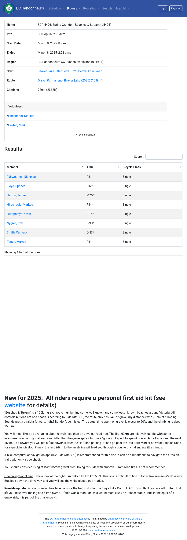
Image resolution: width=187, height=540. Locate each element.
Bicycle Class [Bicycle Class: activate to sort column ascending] (132, 167)
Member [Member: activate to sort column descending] (12, 167)
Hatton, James (17, 195)
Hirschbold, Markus (21, 116)
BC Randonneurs (23, 8)
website (14, 405)
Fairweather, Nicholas (21, 177)
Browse (74, 8)
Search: (158, 157)
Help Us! (121, 8)
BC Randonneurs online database (69, 518)
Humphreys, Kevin (19, 214)
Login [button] (163, 8)
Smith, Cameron (17, 232)
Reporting (90, 8)
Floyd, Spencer (16, 186)
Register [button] (176, 8)
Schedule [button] (55, 8)
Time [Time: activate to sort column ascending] (90, 167)
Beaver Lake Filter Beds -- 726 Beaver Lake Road (70, 71)
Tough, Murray (16, 242)
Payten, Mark (17, 125)
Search (107, 8)
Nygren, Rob (15, 223)
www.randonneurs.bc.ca (101, 530)
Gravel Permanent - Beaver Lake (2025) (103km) (70, 80)
